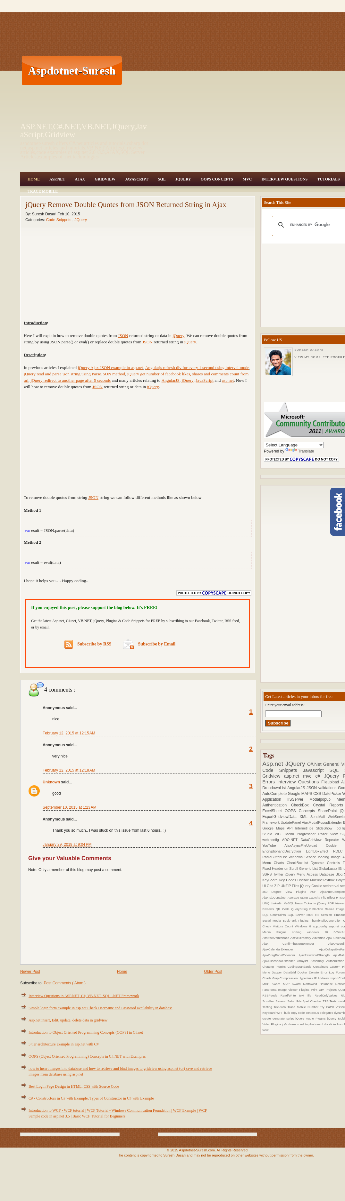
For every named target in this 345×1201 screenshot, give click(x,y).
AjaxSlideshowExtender (279, 961)
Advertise (319, 938)
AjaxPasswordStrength (316, 955)
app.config (321, 926)
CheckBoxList (299, 863)
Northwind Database (319, 984)
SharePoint (329, 811)
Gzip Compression (285, 978)
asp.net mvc (299, 776)
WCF (280, 834)
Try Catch (328, 1007)
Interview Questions (284, 179)
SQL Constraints (275, 915)
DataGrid (290, 972)
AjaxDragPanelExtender (280, 955)
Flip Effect (328, 897)
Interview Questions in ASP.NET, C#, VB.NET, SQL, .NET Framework (84, 996)
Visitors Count (284, 926)
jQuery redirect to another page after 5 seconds (70, 380)
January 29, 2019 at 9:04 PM (67, 844)
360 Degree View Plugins (286, 891)
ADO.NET (291, 840)
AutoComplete (275, 793)
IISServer (298, 799)
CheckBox (302, 805)
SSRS (267, 874)
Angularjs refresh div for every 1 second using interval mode (197, 367)
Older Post (213, 971)
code (302, 1012)
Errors (269, 781)
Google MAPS (301, 793)
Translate (299, 451)
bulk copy (291, 1012)
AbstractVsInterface (276, 938)
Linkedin (277, 903)
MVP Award (293, 984)
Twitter (279, 874)
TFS (326, 1001)
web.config (272, 840)
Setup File (294, 1001)
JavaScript (136, 179)
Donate (314, 972)
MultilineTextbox (323, 880)
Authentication (276, 805)
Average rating (298, 897)
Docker (303, 972)
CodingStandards (300, 966)
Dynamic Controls (327, 863)
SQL (162, 179)
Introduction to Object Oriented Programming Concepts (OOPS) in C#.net (86, 1032)
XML (304, 816)
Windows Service (303, 857)
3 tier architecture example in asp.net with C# (64, 1044)
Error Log (328, 972)
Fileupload (331, 782)
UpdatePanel (291, 822)
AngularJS (171, 380)
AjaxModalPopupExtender (322, 822)
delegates (327, 1012)
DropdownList (274, 788)
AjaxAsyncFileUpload (305, 845)
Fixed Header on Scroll (280, 868)
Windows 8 (304, 926)
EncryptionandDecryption (284, 851)
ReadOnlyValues (328, 995)
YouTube (273, 845)
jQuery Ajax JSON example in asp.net (110, 367)
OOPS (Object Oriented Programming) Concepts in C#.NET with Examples (87, 1056)
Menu (291, 834)
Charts (280, 863)
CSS (317, 793)
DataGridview (313, 840)
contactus (313, 1012)
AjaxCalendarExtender (290, 949)
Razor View (329, 834)
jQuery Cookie (311, 886)
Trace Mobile (43, 191)
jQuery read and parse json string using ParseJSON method (74, 374)
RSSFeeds (271, 995)
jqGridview (289, 1024)
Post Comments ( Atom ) (65, 983)
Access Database (321, 874)
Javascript (316, 770)
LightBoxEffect (319, 851)
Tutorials (328, 179)
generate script (284, 1018)
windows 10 (320, 932)
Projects (331, 989)
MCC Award (272, 984)
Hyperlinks (306, 978)
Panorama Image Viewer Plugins (286, 989)
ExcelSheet (273, 811)
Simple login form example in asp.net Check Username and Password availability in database (100, 1008)
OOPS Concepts (217, 179)
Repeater (333, 840)
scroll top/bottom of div (313, 1024)
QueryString (300, 909)
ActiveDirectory (301, 938)
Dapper (277, 972)
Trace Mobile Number (303, 1007)
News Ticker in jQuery (311, 903)
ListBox (303, 880)
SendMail (319, 817)
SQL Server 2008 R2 (304, 915)
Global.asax (328, 868)
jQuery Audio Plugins (311, 1018)
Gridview (105, 179)
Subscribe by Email (149, 644)
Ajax (80, 179)
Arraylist (303, 961)
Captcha (315, 897)
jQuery (178, 335)
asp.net (228, 380)
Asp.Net (57, 179)
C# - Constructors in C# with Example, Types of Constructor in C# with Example (91, 1098)
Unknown (52, 782)
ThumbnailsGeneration (326, 920)
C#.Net (315, 764)
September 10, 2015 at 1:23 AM (70, 807)
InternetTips (305, 828)
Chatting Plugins (275, 966)
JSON (123, 335)
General (332, 764)
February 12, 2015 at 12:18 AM (69, 770)
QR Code (283, 909)
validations (328, 788)
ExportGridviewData (280, 816)
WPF (280, 1012)
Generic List (309, 868)
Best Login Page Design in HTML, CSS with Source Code (74, 1086)
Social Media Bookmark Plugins (286, 920)
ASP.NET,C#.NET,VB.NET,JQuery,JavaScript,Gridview (83, 130)
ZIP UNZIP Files (287, 886)
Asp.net (273, 763)
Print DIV (318, 989)
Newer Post (30, 971)
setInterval (331, 886)
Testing (267, 1007)
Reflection (317, 909)
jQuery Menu (296, 874)
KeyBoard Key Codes (279, 880)
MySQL (289, 903)
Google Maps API (278, 828)
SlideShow (325, 828)
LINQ (266, 903)
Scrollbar (268, 1001)
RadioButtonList (275, 857)
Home (34, 179)
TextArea (281, 1007)
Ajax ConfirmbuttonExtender (295, 943)
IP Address (322, 978)
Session (281, 1001)
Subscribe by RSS (88, 644)
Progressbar (307, 834)
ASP (315, 891)
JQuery (183, 179)
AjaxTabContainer (275, 897)
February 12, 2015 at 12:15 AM (69, 733)
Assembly (318, 961)
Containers (321, 966)
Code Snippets (59, 220)
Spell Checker (312, 1001)
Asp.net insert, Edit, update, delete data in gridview (68, 1020)
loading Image (330, 857)
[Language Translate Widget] (294, 445)
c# (319, 776)
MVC (247, 179)
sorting (299, 932)
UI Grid (268, 886)
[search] (315, 225)
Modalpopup (323, 799)
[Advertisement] (196, 70)
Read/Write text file (298, 995)
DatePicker (332, 793)
